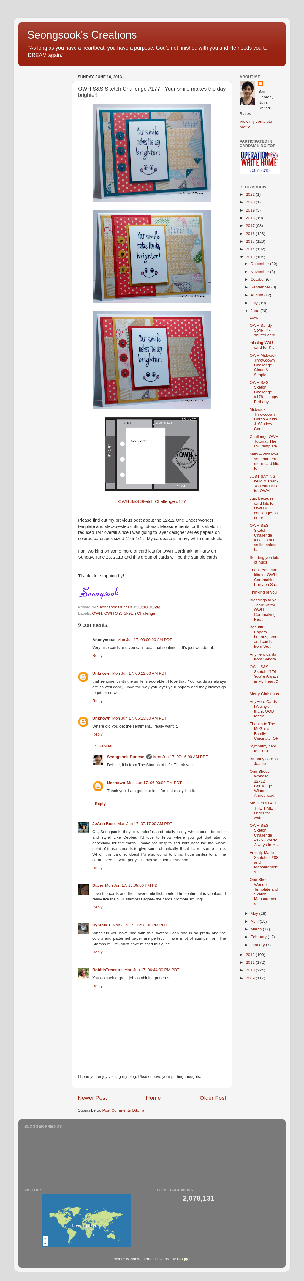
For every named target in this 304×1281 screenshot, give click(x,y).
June (255, 310)
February (259, 937)
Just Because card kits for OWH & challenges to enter (264, 508)
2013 (251, 257)
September (261, 287)
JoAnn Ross (104, 823)
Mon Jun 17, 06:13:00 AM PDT (139, 718)
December (260, 263)
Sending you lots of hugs (264, 559)
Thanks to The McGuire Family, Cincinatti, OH (264, 731)
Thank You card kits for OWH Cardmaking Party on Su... (264, 577)
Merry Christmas (264, 694)
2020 (251, 202)
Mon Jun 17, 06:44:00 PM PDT (151, 970)
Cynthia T (101, 925)
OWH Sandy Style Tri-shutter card (262, 330)
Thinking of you (263, 592)
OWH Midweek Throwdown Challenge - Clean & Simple (263, 365)
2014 (251, 249)
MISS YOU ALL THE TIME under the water (263, 810)
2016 (251, 233)
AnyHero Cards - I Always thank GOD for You (265, 708)
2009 (251, 978)
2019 (251, 210)
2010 (251, 970)
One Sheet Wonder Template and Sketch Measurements (264, 891)
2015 (251, 241)
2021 (251, 194)
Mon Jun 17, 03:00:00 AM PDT (144, 640)
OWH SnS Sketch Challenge (129, 613)
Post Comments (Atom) (123, 1110)
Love (254, 317)
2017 (251, 225)
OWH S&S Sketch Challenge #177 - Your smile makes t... (263, 537)
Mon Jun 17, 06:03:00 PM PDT (154, 782)
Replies (105, 746)
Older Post (213, 1098)
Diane (97, 885)
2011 (251, 962)
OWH (97, 613)
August (257, 295)
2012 (251, 954)
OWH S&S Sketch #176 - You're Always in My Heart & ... (264, 676)
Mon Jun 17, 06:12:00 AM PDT (139, 673)
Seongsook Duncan (126, 757)
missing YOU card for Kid (262, 345)
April (255, 921)
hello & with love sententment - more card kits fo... (264, 461)
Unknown (101, 673)
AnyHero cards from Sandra (263, 656)
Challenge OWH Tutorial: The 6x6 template (264, 441)
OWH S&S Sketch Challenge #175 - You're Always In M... (264, 835)
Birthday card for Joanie (264, 761)
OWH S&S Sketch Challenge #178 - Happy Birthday (264, 392)
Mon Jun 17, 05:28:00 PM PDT (140, 925)
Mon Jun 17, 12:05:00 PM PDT (132, 885)
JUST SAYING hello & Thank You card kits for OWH (264, 483)
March (257, 929)
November (260, 271)
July (255, 303)
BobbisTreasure (107, 970)
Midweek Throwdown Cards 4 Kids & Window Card (263, 419)
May (255, 913)
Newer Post (92, 1098)
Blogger (184, 1259)
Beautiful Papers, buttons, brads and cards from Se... (265, 637)
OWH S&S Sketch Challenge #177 (152, 501)
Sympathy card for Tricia (263, 748)
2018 (251, 218)
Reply (97, 655)
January (258, 945)
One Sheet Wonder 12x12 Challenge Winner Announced (262, 783)
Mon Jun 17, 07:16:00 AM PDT (180, 757)
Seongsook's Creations (82, 35)
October (258, 279)
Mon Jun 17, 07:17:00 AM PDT (145, 823)
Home (153, 1098)
